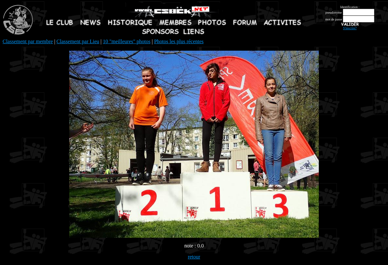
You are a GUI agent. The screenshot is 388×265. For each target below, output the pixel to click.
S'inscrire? (350, 28)
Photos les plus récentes (178, 41)
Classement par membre (28, 41)
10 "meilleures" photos (126, 41)
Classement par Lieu (78, 41)
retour (194, 256)
